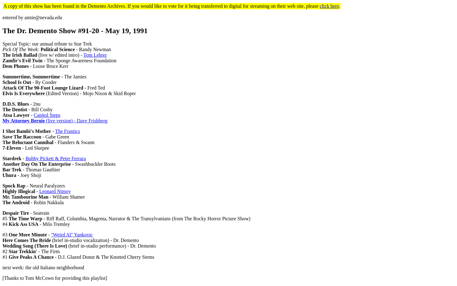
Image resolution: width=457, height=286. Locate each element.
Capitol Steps (47, 115)
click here (329, 6)
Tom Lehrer (95, 55)
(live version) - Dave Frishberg (55, 120)
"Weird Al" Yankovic (72, 234)
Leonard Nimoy (55, 191)
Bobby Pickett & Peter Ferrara (55, 158)
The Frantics (67, 131)
